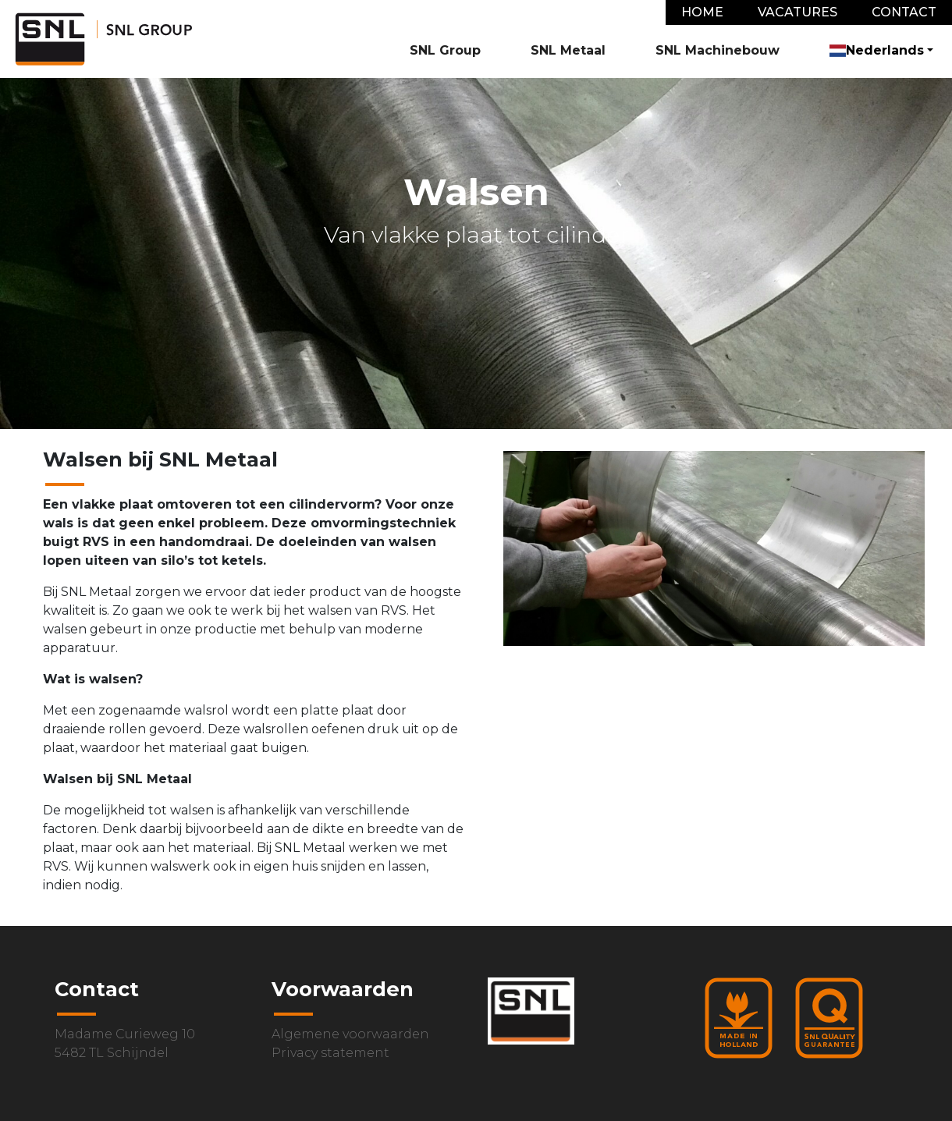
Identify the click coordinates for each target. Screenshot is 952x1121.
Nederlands (876, 50)
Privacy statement (330, 1052)
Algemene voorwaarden (350, 1034)
